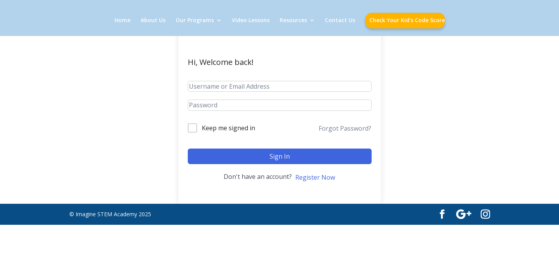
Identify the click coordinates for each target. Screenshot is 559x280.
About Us (153, 21)
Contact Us (340, 21)
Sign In (280, 156)
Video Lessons (251, 21)
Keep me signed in (228, 128)
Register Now (315, 177)
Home (122, 21)
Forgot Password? (345, 128)
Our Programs (195, 21)
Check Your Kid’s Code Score (407, 21)
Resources (293, 21)
